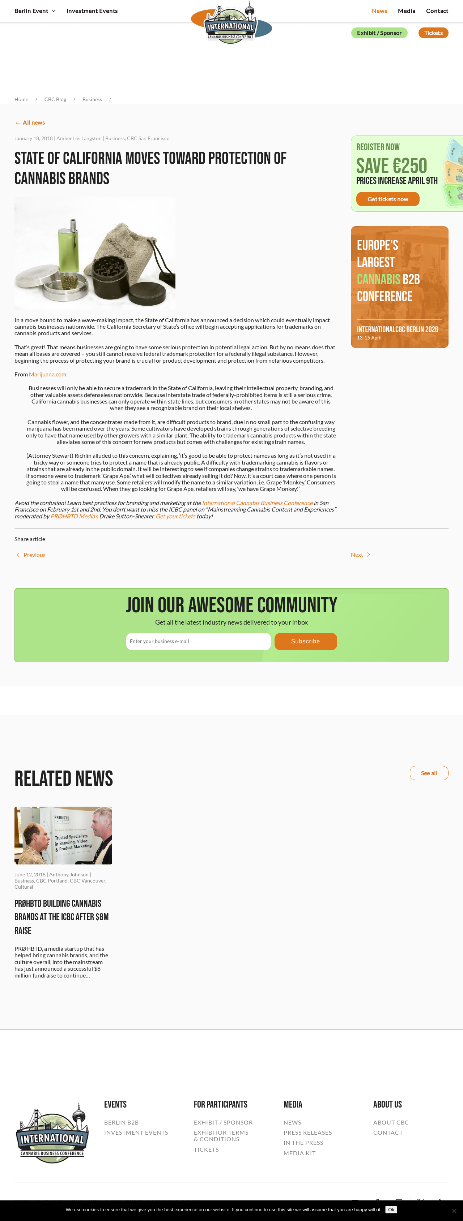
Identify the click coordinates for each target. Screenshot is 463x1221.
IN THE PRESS (303, 1142)
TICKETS (206, 1149)
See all (429, 772)
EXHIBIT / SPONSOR (223, 1122)
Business (115, 138)
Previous (30, 554)
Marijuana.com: (48, 374)
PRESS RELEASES (308, 1132)
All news (29, 123)
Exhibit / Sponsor (379, 32)
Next (361, 554)
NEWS (292, 1122)
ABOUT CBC (391, 1122)
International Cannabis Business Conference (257, 502)
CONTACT (388, 1132)
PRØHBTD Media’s (74, 516)
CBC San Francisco (148, 138)
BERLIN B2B (121, 1122)
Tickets (433, 32)
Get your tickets (175, 516)
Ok (391, 1209)
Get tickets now (388, 198)
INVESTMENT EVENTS (136, 1132)
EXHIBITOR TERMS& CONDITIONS (221, 1135)
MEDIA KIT (300, 1153)
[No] (454, 1210)
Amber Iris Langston (79, 138)
